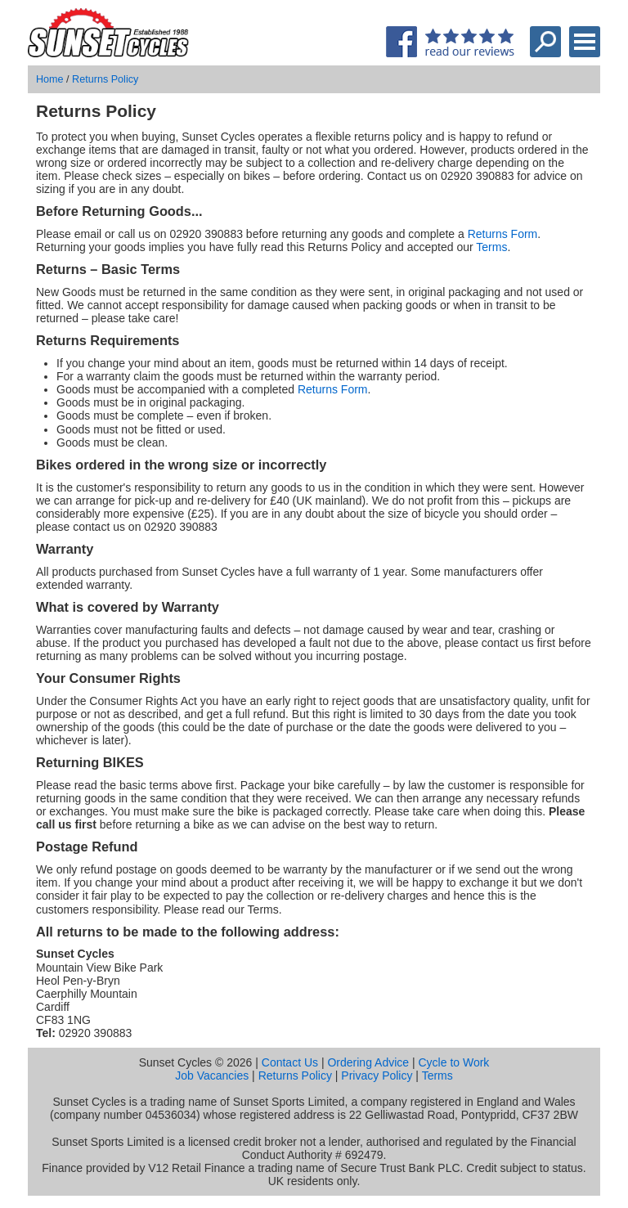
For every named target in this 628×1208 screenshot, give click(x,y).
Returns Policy (105, 79)
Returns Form (503, 233)
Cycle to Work (453, 1062)
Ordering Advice (368, 1062)
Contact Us (290, 1062)
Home (50, 79)
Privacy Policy (376, 1075)
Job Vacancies (212, 1075)
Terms (491, 247)
